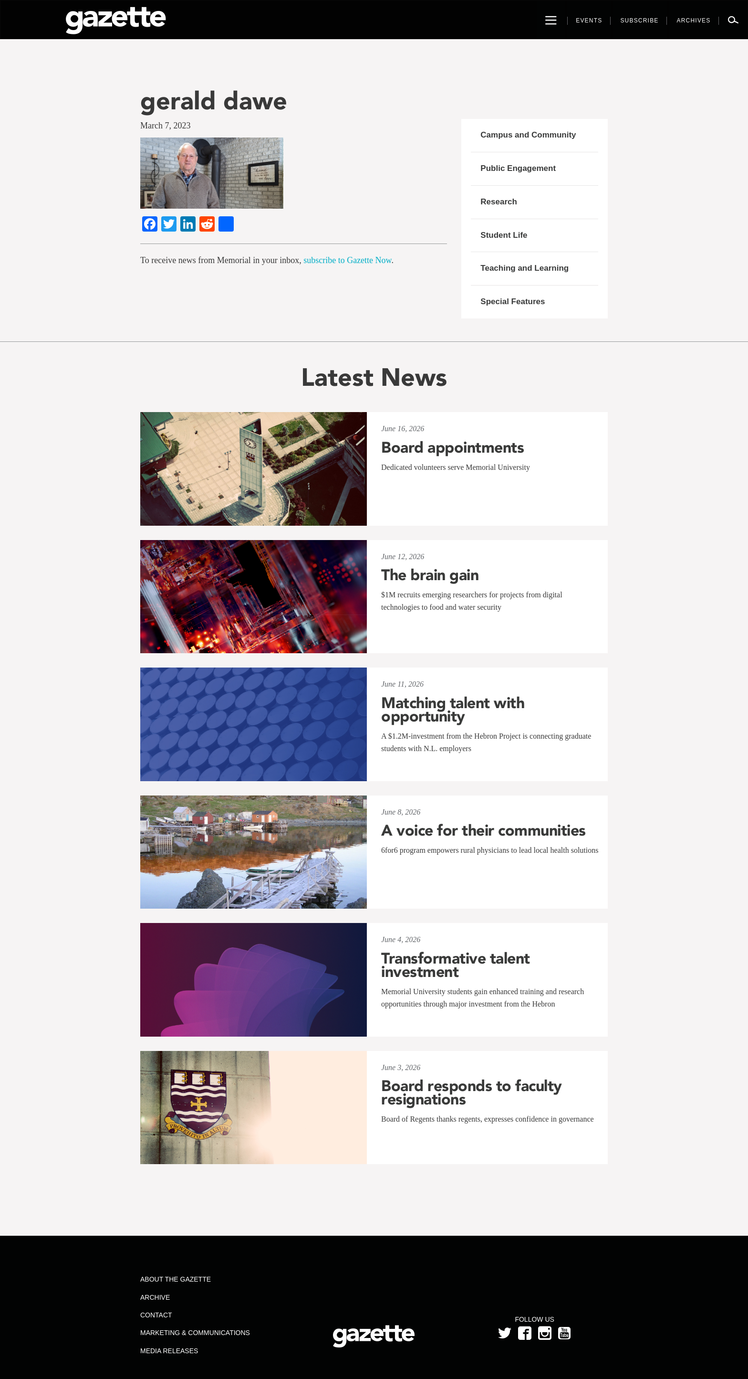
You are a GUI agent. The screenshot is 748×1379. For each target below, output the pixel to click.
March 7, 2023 (165, 125)
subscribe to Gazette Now (347, 260)
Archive (155, 1297)
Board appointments (452, 447)
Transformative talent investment (455, 965)
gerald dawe (213, 100)
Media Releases (169, 1351)
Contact (156, 1315)
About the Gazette (175, 1279)
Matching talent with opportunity (452, 709)
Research (498, 201)
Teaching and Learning (524, 268)
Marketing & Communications (195, 1333)
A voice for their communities (483, 830)
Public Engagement (518, 168)
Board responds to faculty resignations (471, 1092)
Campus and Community (528, 134)
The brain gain (429, 575)
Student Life (503, 235)
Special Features (512, 301)
